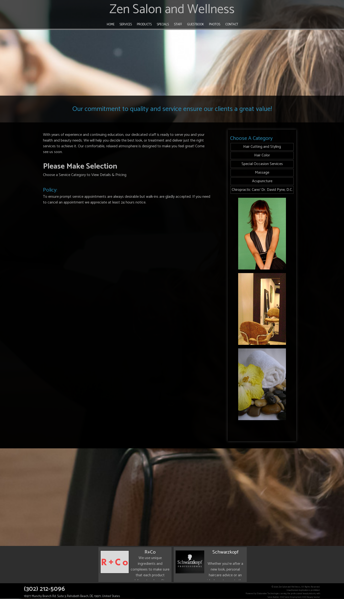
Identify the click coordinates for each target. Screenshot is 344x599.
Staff (178, 24)
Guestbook (195, 24)
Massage (262, 172)
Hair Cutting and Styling (262, 146)
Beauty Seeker (313, 597)
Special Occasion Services (262, 164)
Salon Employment (293, 597)
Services (125, 24)
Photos (214, 24)
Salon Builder (273, 597)
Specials (163, 24)
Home (110, 24)
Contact (231, 24)
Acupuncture (262, 181)
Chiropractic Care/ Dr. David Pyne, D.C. (262, 190)
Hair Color (262, 155)
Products (144, 24)
